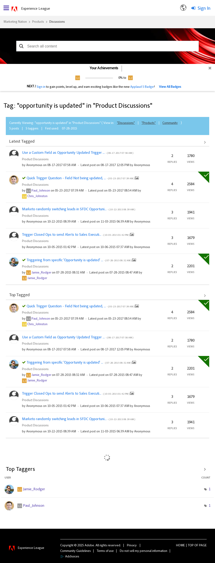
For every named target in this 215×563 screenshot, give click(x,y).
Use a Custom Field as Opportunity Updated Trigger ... (77, 153)
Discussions (57, 22)
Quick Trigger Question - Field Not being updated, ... (81, 178)
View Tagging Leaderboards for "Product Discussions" (107, 469)
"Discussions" (126, 123)
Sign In (204, 8)
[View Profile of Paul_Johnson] (41, 190)
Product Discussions (35, 159)
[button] (21, 46)
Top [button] (191, 545)
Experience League (35, 9)
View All (107, 142)
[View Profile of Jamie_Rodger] (41, 272)
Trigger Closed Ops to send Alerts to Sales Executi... (76, 235)
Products (38, 22)
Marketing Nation (15, 22)
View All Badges (170, 87)
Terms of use (105, 551)
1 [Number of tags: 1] (209, 489)
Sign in (41, 87)
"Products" (149, 123)
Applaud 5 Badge (142, 87)
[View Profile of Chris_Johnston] (37, 196)
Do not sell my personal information (143, 551)
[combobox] (107, 46)
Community (170, 123)
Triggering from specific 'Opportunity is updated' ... (79, 260)
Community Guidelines (75, 551)
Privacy (132, 545)
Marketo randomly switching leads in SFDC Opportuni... (78, 209)
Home (180, 545)
